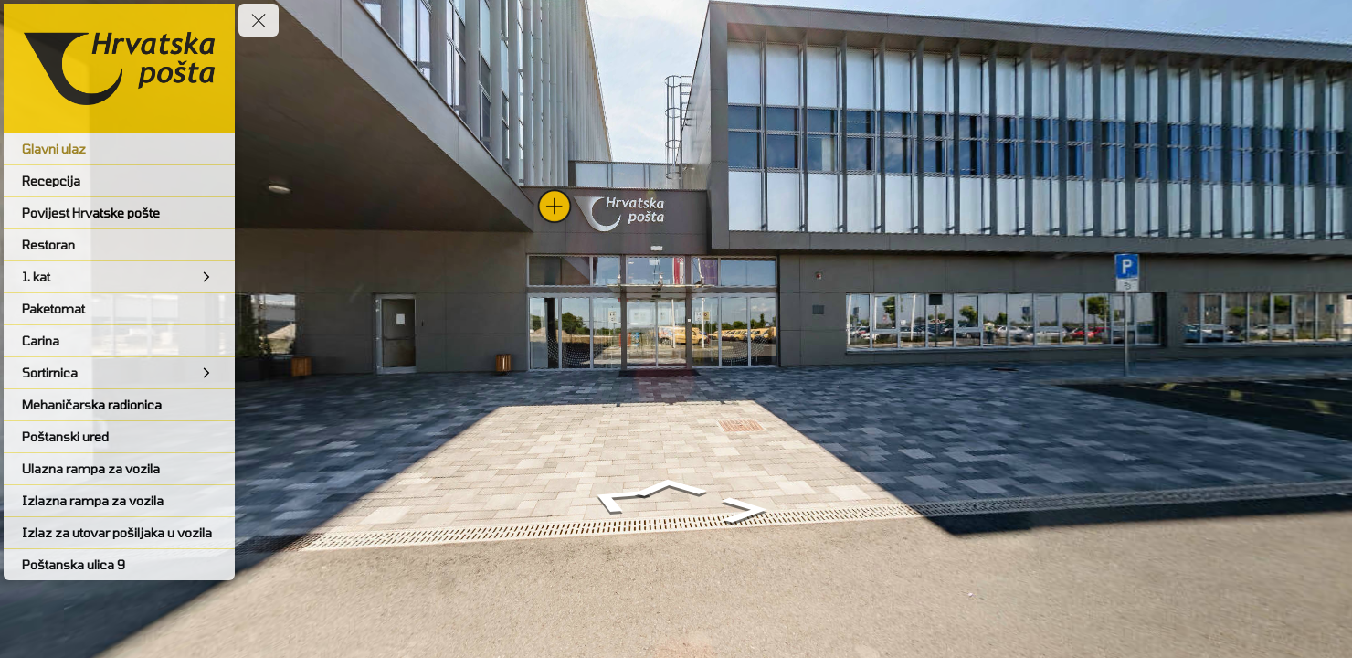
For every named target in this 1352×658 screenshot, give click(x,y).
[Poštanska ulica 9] (119, 564)
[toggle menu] (258, 20)
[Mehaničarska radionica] (119, 404)
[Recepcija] (119, 180)
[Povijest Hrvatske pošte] (119, 212)
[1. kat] (119, 276)
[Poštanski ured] (119, 436)
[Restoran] (119, 244)
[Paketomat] (119, 308)
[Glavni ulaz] (119, 148)
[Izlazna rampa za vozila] (119, 500)
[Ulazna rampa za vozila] (119, 468)
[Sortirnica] (119, 372)
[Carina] (119, 340)
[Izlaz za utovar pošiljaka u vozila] (119, 532)
